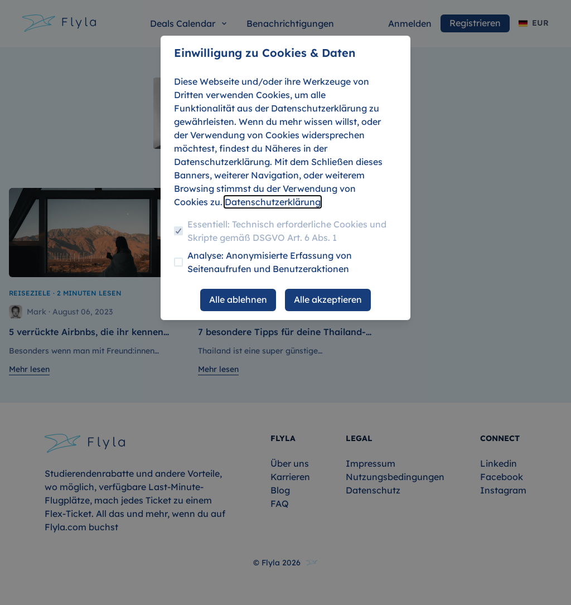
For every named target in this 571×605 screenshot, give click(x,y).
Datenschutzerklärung (273, 201)
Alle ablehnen (238, 299)
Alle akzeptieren (328, 299)
